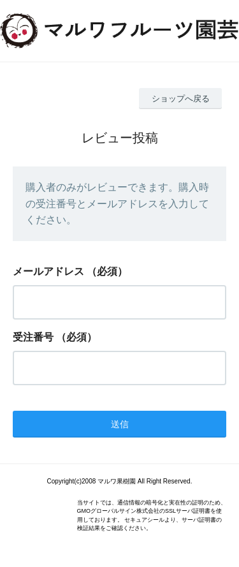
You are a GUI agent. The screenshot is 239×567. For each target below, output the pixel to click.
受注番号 (33, 337)
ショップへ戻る (181, 98)
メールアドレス (48, 271)
